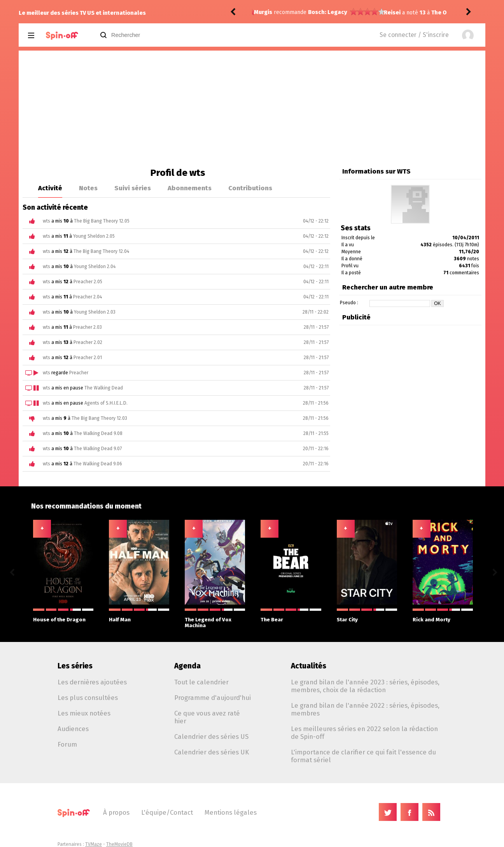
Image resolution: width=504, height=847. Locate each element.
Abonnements (190, 188)
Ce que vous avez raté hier (207, 717)
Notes (88, 188)
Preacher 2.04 (87, 297)
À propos (116, 812)
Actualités (308, 665)
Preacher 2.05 (88, 281)
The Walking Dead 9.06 (98, 463)
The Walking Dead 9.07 (98, 448)
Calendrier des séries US (211, 736)
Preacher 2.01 (88, 357)
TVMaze (93, 844)
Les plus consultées (88, 697)
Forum (67, 744)
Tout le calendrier (201, 682)
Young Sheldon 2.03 (95, 312)
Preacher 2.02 (88, 342)
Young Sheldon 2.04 (95, 266)
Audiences (73, 729)
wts (46, 221)
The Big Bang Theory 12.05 (102, 221)
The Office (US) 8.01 (327, 12)
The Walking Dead (103, 388)
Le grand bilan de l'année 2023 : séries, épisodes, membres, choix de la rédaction (365, 686)
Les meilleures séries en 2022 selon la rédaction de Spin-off (364, 732)
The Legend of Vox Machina (215, 618)
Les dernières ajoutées (92, 682)
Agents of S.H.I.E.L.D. (106, 403)
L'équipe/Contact (167, 812)
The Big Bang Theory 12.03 (99, 418)
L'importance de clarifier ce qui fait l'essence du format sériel (363, 756)
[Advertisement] (252, 108)
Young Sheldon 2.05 (94, 236)
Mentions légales (231, 812)
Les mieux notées (84, 713)
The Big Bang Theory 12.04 (101, 251)
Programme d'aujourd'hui (212, 697)
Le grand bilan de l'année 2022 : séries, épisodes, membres (365, 709)
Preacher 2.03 (87, 327)
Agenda (187, 665)
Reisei (262, 12)
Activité (50, 188)
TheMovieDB (119, 844)
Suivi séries (132, 188)
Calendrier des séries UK (211, 752)
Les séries (75, 665)
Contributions (250, 188)
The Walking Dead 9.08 (98, 433)
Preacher (78, 372)
